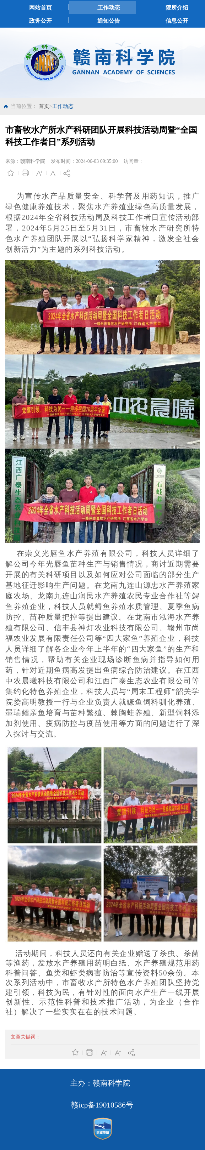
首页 (44, 106)
